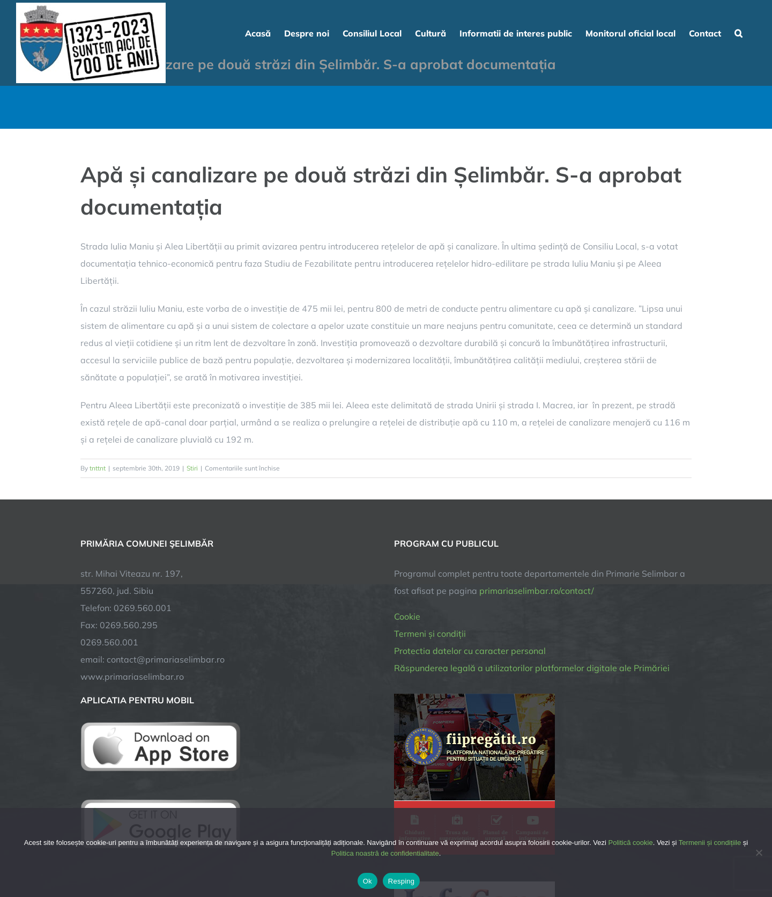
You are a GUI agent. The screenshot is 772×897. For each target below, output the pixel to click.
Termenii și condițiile (710, 843)
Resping (401, 881)
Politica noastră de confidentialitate (385, 853)
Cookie (407, 616)
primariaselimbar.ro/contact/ (536, 590)
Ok (367, 881)
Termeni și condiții (430, 633)
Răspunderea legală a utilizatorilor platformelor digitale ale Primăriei (532, 668)
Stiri (192, 468)
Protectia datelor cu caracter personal (470, 650)
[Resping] (758, 852)
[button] (738, 32)
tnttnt (98, 468)
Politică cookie (630, 843)
